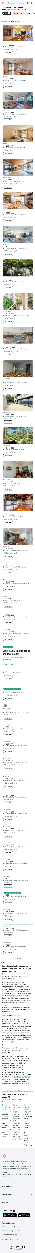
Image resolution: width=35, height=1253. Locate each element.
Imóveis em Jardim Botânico (27, 1121)
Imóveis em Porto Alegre (14, 1099)
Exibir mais (17, 1090)
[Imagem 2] (19, 39)
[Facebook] (23, 1247)
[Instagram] (11, 1247)
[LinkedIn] (17, 1247)
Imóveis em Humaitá (27, 1126)
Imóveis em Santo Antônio (28, 1115)
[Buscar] (27, 3)
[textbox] (18, 3)
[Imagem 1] (18, 39)
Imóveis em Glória (27, 1134)
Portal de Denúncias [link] (8, 1223)
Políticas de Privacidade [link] (9, 1227)
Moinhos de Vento (7, 1102)
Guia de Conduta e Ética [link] (9, 1234)
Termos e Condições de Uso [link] (11, 1231)
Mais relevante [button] (15, 21)
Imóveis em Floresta (27, 1139)
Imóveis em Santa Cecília (17, 1138)
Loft (2, 1099)
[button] (17, 1186)
